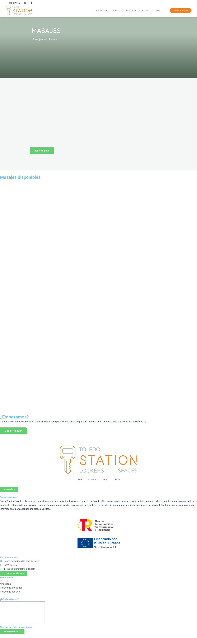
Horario (117, 10)
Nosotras (131, 10)
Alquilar (146, 10)
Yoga (79, 479)
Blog (157, 10)
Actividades (101, 10)
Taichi (117, 479)
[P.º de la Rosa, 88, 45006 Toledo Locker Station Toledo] (22, 612)
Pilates (105, 479)
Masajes (92, 479)
